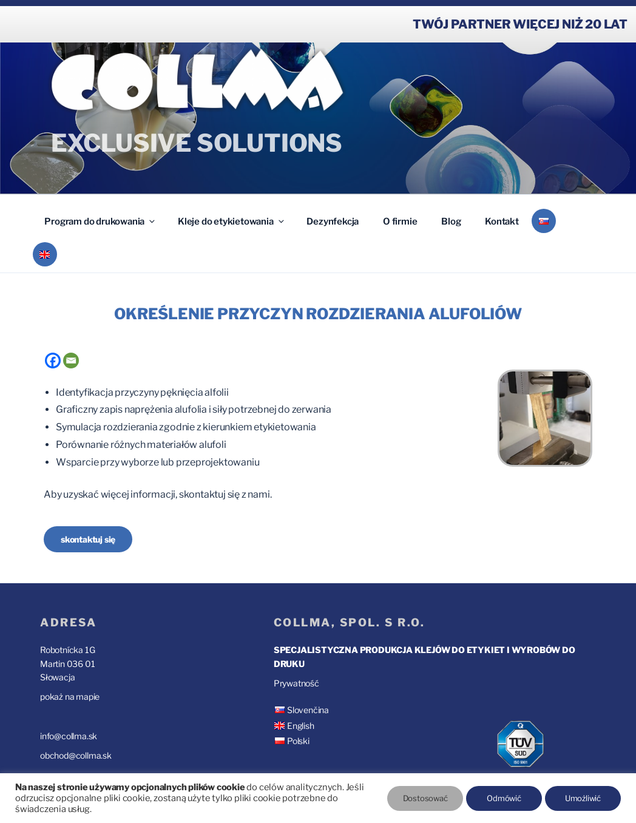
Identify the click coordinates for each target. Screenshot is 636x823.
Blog (451, 221)
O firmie (400, 221)
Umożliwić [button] (583, 798)
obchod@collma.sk (76, 755)
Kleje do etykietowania (232, 221)
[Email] (71, 360)
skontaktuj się (88, 539)
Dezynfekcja (332, 221)
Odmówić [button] (504, 798)
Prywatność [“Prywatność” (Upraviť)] (296, 683)
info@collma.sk (68, 736)
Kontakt (502, 221)
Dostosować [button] (425, 798)
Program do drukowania (100, 221)
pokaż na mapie (70, 696)
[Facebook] (53, 360)
